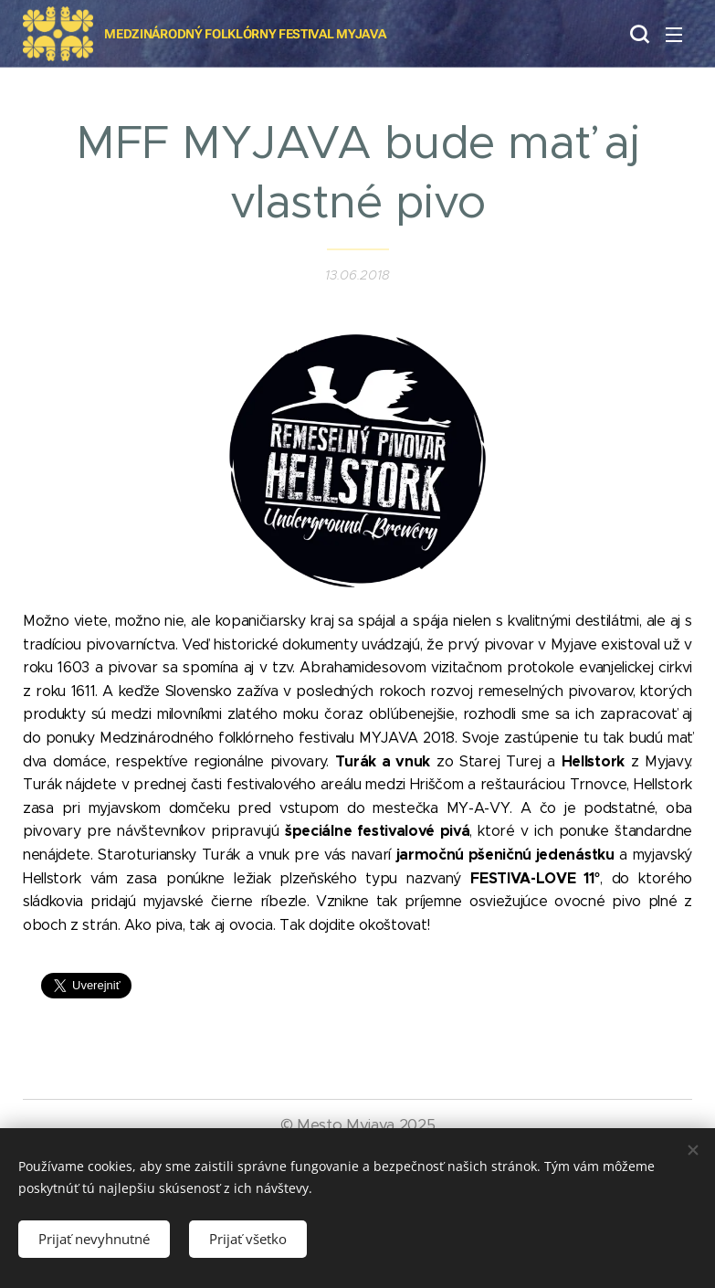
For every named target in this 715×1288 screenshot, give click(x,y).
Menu (674, 35)
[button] (637, 34)
